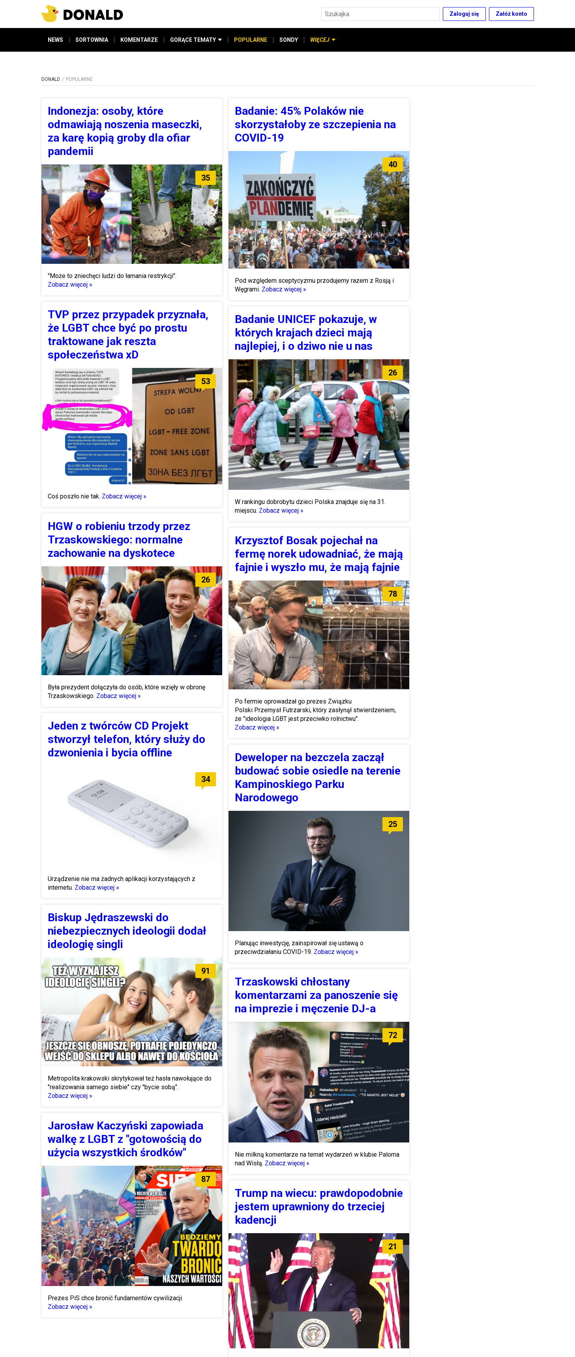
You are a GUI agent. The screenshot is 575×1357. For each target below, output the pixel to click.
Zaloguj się (464, 14)
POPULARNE (250, 40)
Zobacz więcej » (70, 284)
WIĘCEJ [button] (322, 40)
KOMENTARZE (139, 40)
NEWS (55, 40)
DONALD (50, 79)
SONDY (288, 40)
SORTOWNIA (91, 40)
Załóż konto (511, 14)
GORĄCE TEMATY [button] (196, 40)
